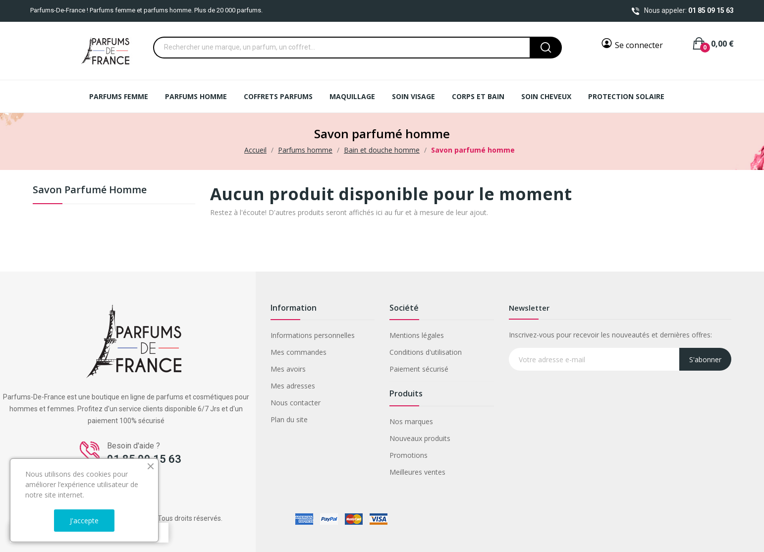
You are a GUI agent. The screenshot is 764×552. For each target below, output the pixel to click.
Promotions (408, 455)
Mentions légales (416, 335)
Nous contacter (296, 402)
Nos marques (411, 421)
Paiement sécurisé (418, 369)
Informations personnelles (313, 335)
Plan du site (289, 419)
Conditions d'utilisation (425, 352)
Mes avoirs (288, 369)
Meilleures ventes (417, 472)
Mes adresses (293, 385)
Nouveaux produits (419, 438)
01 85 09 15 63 (711, 10)
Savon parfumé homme (90, 190)
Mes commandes (299, 352)
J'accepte (84, 520)
